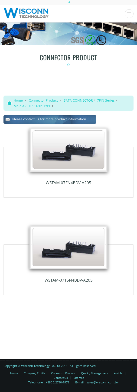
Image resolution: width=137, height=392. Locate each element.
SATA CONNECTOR (78, 100)
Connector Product (43, 100)
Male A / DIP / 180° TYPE (32, 106)
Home (18, 100)
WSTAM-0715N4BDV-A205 (69, 280)
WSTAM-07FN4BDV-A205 (68, 182)
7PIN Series (106, 100)
